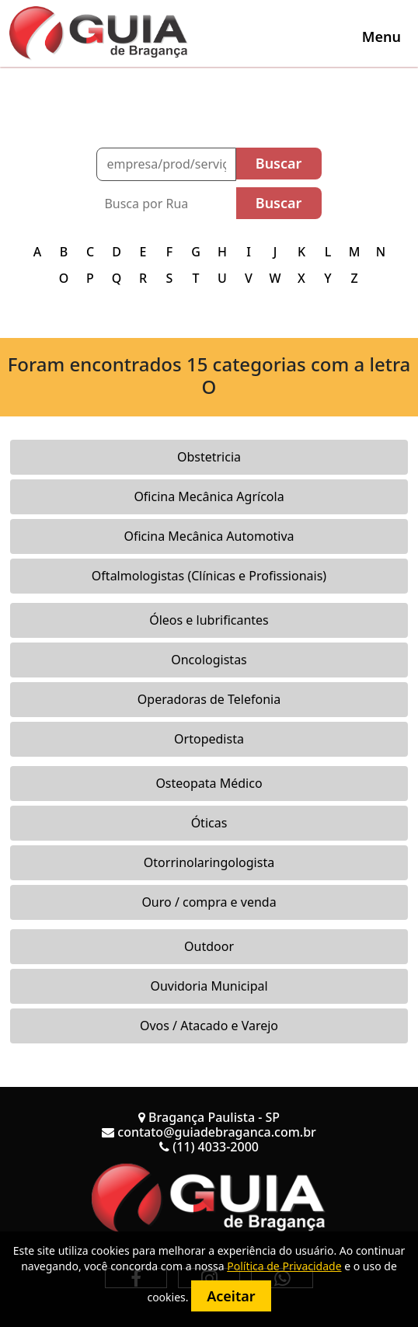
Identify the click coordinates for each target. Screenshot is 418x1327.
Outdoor (209, 946)
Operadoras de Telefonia (209, 699)
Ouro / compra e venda (208, 902)
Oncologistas (209, 659)
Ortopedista (209, 738)
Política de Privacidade (284, 1266)
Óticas (209, 822)
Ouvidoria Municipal (208, 985)
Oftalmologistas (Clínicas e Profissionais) (209, 575)
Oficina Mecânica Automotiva (209, 536)
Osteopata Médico (208, 783)
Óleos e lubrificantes (209, 620)
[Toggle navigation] (381, 36)
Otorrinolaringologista (209, 862)
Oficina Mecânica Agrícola (209, 496)
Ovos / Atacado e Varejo (209, 1025)
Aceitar (231, 1296)
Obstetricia (209, 456)
